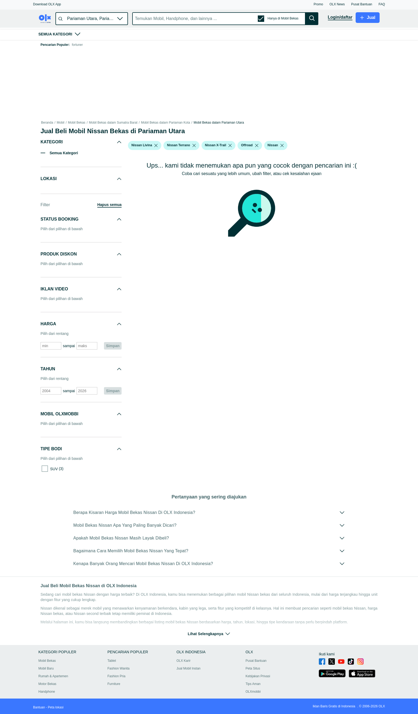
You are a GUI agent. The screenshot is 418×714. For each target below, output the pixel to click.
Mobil (61, 122)
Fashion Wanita (118, 668)
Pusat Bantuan (256, 661)
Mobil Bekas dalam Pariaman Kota (165, 122)
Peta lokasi (55, 707)
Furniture (113, 684)
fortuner (77, 45)
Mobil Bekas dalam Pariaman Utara (219, 122)
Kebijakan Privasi (258, 676)
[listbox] (156, 145)
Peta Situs (253, 668)
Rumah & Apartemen (53, 676)
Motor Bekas (47, 684)
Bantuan (39, 707)
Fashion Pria (116, 676)
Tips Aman (253, 684)
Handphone (46, 691)
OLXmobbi (253, 691)
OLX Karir (183, 661)
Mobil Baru (46, 668)
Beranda (47, 122)
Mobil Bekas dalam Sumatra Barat (113, 122)
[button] (47, 4)
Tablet (111, 661)
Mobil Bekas (76, 122)
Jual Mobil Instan (188, 668)
